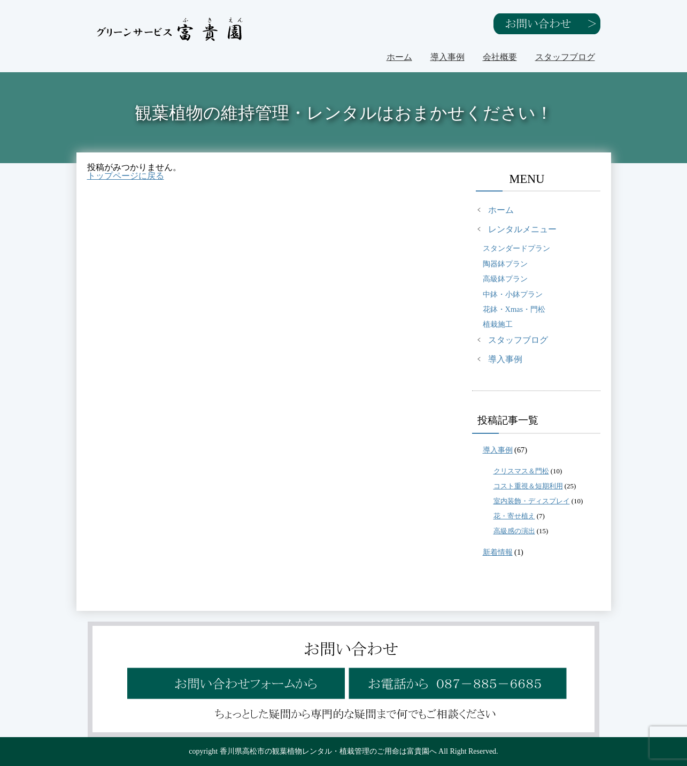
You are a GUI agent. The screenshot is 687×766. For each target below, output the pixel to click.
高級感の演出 (514, 531)
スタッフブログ (565, 57)
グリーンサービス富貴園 (170, 29)
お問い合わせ (546, 23)
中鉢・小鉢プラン (513, 294)
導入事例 (447, 57)
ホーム (399, 57)
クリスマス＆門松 (521, 471)
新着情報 (498, 552)
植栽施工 (498, 324)
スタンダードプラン (516, 248)
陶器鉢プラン (505, 263)
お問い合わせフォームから (234, 676)
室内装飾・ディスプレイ (531, 501)
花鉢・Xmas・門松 (514, 309)
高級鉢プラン (505, 278)
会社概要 (500, 57)
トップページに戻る (125, 175)
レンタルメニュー (522, 229)
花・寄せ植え (514, 516)
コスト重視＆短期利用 (528, 486)
